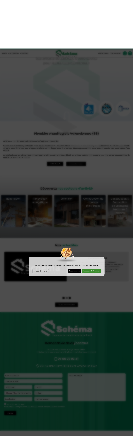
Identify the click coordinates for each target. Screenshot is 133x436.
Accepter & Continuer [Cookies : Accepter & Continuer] (91, 222)
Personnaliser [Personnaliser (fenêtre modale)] (74, 222)
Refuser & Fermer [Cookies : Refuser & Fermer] (41, 222)
